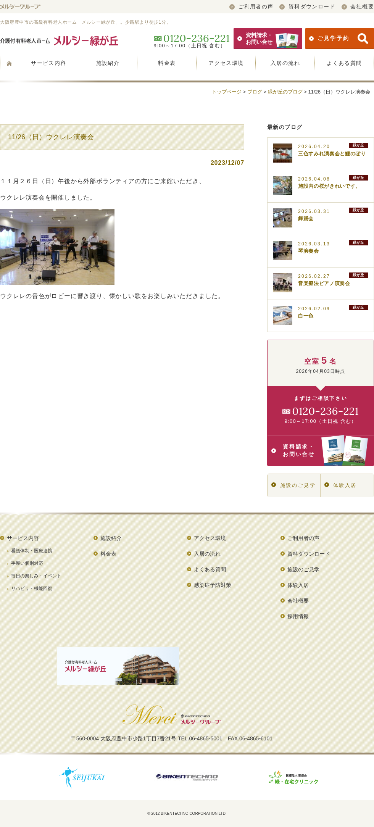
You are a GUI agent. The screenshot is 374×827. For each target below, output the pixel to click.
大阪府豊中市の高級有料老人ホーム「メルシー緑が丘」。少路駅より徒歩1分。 (85, 22)
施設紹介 (108, 63)
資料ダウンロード (307, 6)
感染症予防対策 (212, 585)
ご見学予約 (338, 38)
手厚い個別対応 (27, 563)
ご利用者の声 (251, 6)
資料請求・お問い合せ (267, 38)
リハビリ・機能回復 (31, 588)
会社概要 (358, 6)
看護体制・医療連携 (31, 550)
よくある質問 (344, 63)
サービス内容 (48, 63)
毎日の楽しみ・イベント (36, 576)
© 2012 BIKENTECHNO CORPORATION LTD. (187, 813)
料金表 (167, 63)
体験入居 (340, 485)
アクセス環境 (225, 63)
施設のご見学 (293, 485)
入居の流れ (285, 63)
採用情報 (298, 616)
